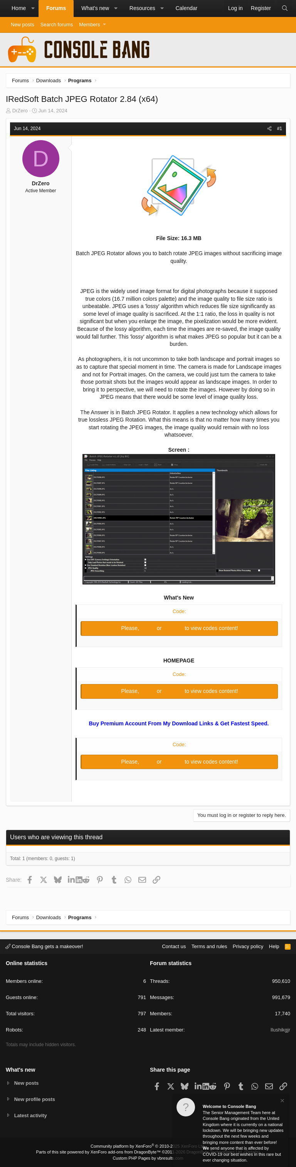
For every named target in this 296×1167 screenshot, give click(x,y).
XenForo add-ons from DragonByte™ (126, 1152)
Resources (142, 8)
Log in (149, 628)
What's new (95, 8)
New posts (22, 24)
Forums (56, 8)
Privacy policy (248, 946)
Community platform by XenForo (148, 1146)
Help (274, 946)
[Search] (285, 8)
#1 (279, 128)
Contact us (174, 946)
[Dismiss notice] (282, 1101)
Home (19, 8)
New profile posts (35, 1099)
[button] (33, 8)
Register (174, 628)
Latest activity (31, 1115)
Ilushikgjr (280, 1030)
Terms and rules (209, 946)
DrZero (20, 110)
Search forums (56, 24)
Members (89, 24)
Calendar (186, 8)
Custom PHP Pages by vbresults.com (148, 1158)
